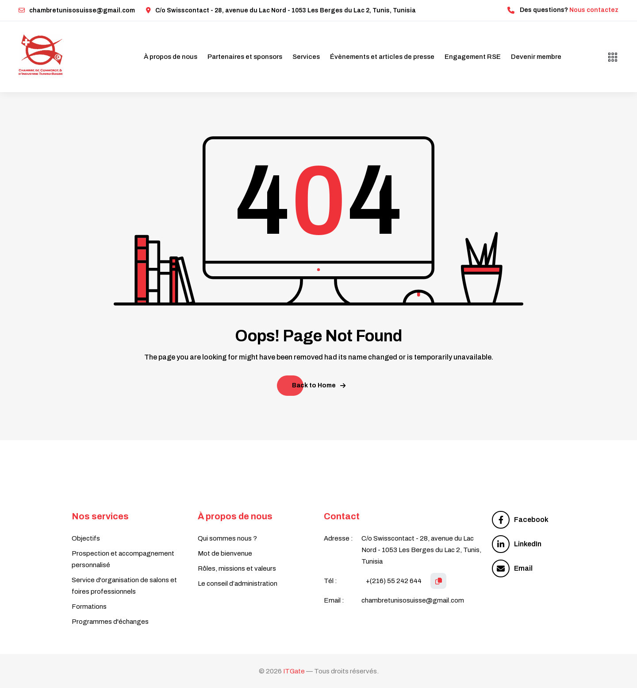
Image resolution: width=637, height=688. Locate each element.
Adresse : (338, 538)
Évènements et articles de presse (382, 56)
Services (306, 56)
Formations (89, 606)
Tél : (330, 580)
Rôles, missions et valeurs (237, 568)
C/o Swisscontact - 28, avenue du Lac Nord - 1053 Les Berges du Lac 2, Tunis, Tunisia (281, 10)
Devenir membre (536, 56)
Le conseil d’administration (237, 583)
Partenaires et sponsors (244, 56)
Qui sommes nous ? (227, 538)
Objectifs (86, 538)
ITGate (294, 671)
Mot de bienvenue (225, 553)
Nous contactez (593, 10)
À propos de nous (170, 56)
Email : (334, 600)
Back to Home (318, 385)
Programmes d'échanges (110, 621)
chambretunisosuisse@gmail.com (77, 10)
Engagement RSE (473, 56)
